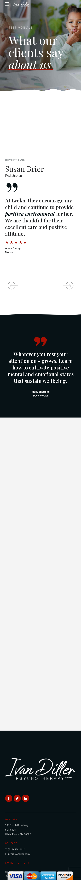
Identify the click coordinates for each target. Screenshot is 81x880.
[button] (11, 285)
